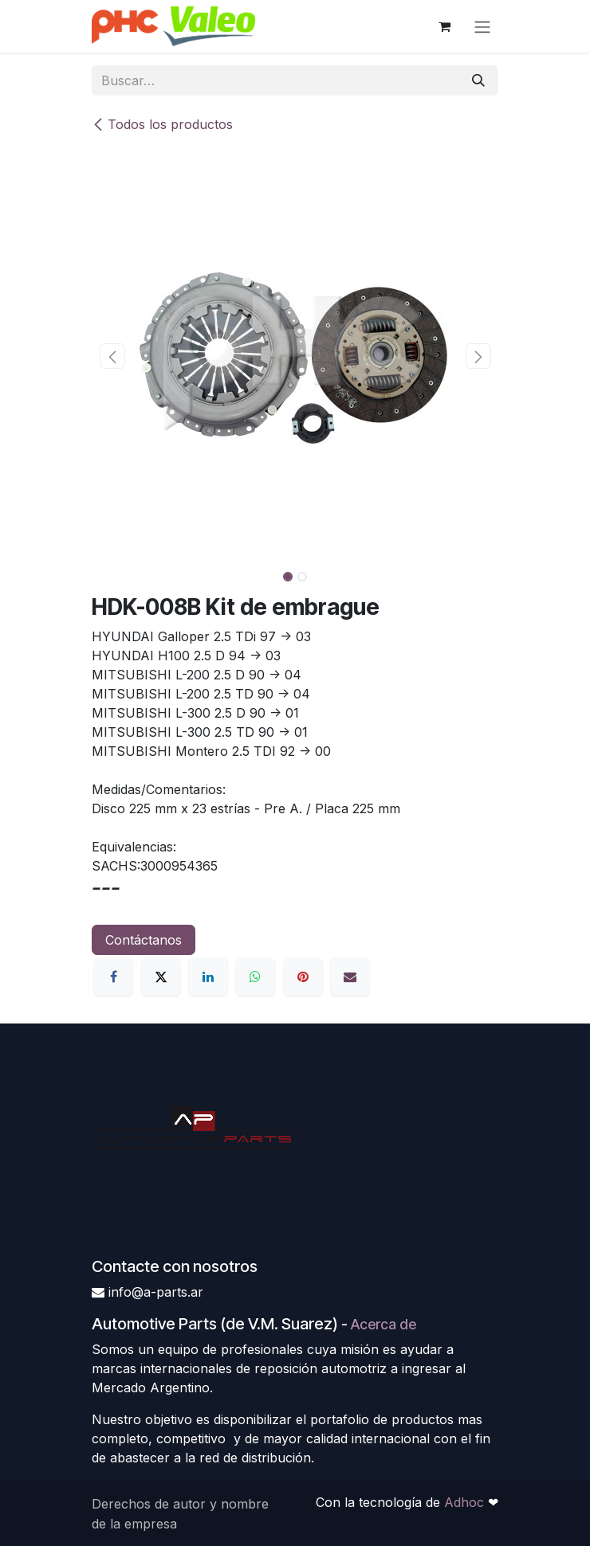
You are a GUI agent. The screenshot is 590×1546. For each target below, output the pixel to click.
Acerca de (383, 1324)
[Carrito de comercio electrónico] (444, 26)
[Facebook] (113, 976)
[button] (112, 356)
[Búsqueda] (478, 80)
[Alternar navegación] (482, 26)
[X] (161, 976)
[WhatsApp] (255, 976)
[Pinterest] (303, 976)
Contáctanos (143, 940)
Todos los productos (162, 124)
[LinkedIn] (208, 976)
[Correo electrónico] (350, 976)
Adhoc (466, 1502)
